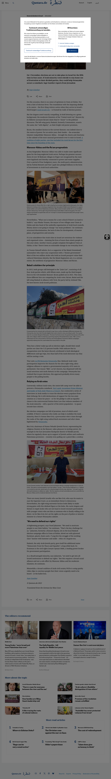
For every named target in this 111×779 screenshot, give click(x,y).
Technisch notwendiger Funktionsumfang (38, 50)
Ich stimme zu (72, 50)
